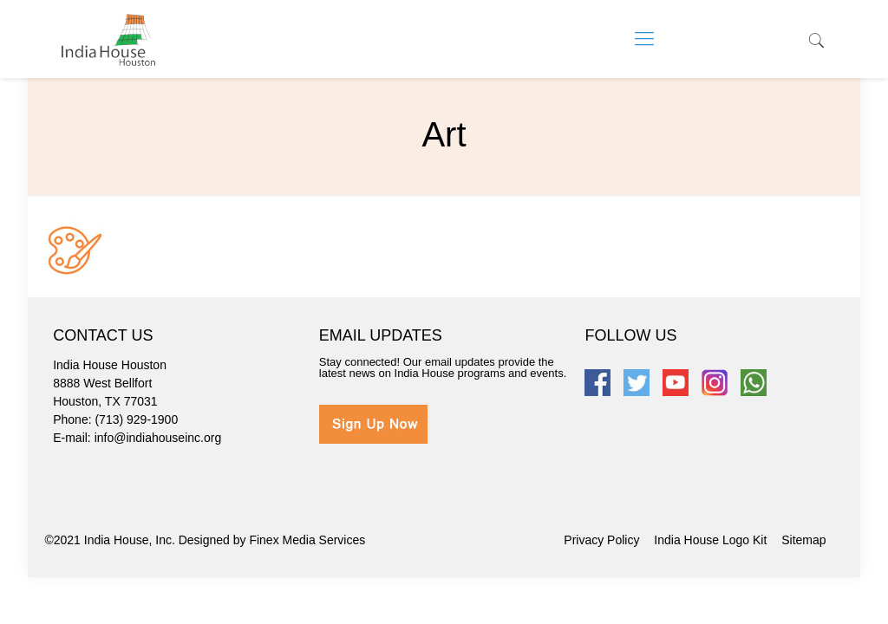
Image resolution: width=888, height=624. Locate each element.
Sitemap (803, 540)
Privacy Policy (601, 540)
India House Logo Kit (710, 540)
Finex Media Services (307, 540)
